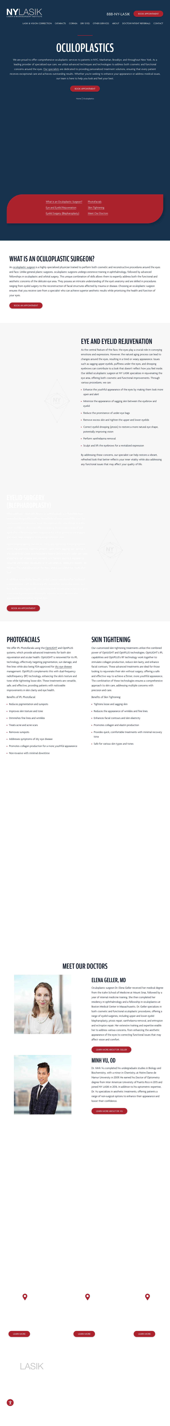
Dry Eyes (85, 23)
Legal (108, 1401)
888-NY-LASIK (85, 1368)
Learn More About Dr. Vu (109, 1111)
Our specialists (51, 69)
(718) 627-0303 (83, 1324)
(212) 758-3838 (18, 1324)
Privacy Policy (87, 1401)
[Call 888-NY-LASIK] (118, 14)
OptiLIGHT (51, 648)
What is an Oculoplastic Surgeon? (64, 201)
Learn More (19, 1334)
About (115, 23)
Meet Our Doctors (98, 213)
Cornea (73, 23)
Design (73, 1410)
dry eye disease (63, 666)
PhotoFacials (94, 201)
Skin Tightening (96, 207)
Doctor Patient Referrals (136, 23)
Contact (158, 23)
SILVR (95, 1410)
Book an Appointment (26, 305)
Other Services (101, 23)
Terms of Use (99, 1401)
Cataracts (60, 23)
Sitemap (95, 1404)
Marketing (84, 1410)
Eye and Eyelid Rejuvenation (61, 207)
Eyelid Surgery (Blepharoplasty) (62, 213)
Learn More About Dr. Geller (111, 1049)
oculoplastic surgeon (24, 267)
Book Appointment (148, 13)
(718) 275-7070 (143, 1324)
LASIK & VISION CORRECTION (37, 23)
